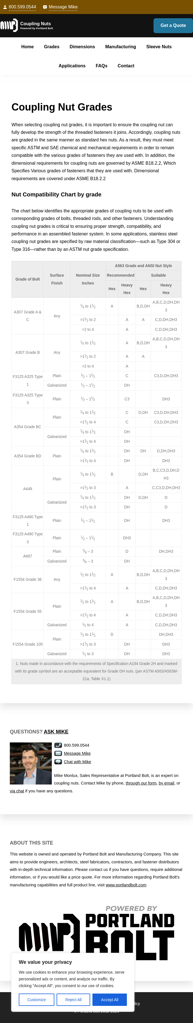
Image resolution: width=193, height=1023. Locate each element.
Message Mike (63, 6)
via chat (17, 791)
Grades (51, 46)
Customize (36, 999)
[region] (72, 982)
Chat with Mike (77, 762)
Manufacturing (120, 46)
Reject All (73, 999)
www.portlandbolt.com (126, 885)
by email (166, 783)
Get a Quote (173, 25)
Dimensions (82, 46)
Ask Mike (56, 732)
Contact (126, 65)
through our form (141, 783)
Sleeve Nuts (159, 46)
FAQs (102, 65)
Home (27, 46)
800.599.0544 (22, 6)
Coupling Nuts (35, 23)
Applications (72, 65)
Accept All (109, 999)
